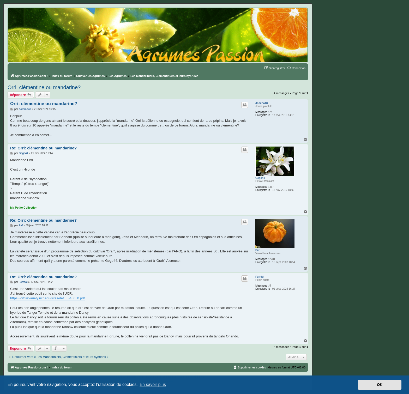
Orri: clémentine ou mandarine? (44, 87)
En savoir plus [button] (153, 384)
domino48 (261, 103)
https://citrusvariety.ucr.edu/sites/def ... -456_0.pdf (47, 298)
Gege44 (260, 178)
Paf (257, 250)
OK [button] (380, 385)
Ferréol (259, 276)
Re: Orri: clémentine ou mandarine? (43, 148)
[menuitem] (296, 68)
